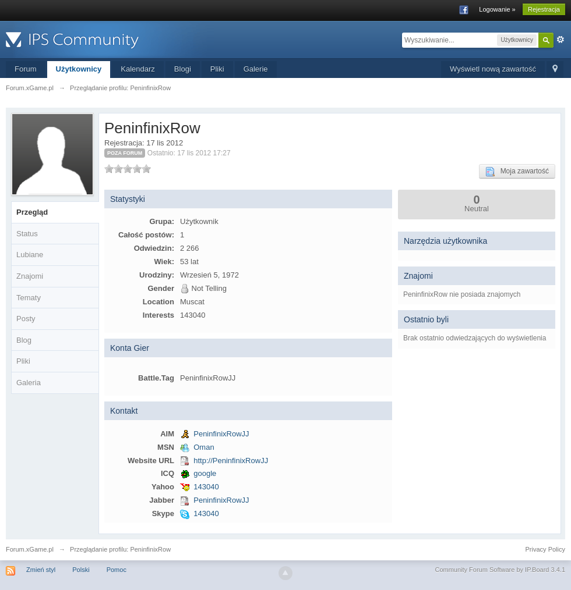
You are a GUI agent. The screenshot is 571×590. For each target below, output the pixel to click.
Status (27, 233)
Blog (23, 340)
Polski (80, 569)
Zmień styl (40, 569)
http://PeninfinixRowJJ (230, 460)
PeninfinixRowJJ (221, 433)
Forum (26, 69)
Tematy (28, 297)
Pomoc (116, 569)
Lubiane (29, 254)
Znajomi (29, 276)
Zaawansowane (560, 39)
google (204, 473)
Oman (203, 447)
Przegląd (32, 212)
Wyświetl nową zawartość (493, 69)
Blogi (182, 69)
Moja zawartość (517, 171)
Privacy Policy (545, 549)
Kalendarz (138, 69)
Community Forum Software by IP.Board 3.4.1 (500, 569)
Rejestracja (544, 9)
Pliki (217, 69)
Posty (26, 318)
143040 (205, 486)
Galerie (256, 69)
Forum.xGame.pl (30, 549)
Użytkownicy (79, 69)
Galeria (28, 382)
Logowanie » (497, 9)
